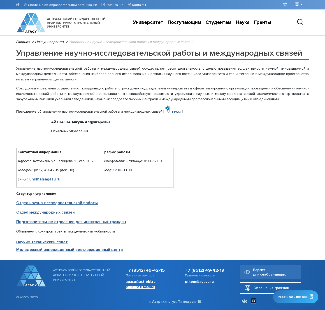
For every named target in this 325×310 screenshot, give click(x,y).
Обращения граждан (267, 288)
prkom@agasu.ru (199, 281)
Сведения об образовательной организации (62, 5)
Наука (243, 22)
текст (177, 111)
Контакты (138, 5)
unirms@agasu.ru (44, 179)
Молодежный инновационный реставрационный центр (69, 249)
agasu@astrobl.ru (141, 281)
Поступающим (184, 22)
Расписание (114, 5)
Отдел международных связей (45, 212)
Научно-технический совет (42, 242)
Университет (148, 22)
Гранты (262, 22)
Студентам (218, 22)
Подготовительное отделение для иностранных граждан (71, 221)
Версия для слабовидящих (265, 272)
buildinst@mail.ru (140, 287)
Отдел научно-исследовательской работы (57, 203)
